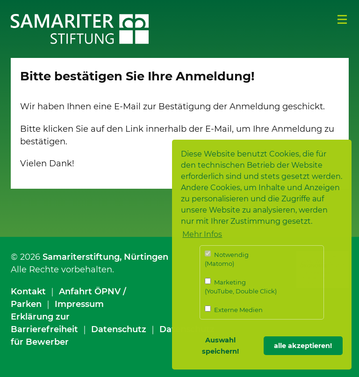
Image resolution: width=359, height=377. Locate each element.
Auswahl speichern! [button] (220, 346)
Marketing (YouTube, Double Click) (241, 286)
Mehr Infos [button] (202, 234)
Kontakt (28, 291)
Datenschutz (118, 329)
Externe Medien (234, 309)
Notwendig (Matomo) (227, 259)
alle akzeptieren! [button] (303, 345)
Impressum (79, 304)
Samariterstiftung (81, 257)
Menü (342, 19)
